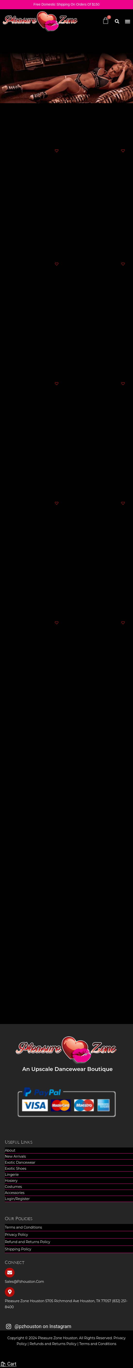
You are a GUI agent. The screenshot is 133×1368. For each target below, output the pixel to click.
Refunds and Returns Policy (53, 1344)
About (10, 1150)
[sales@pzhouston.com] (10, 1272)
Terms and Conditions (23, 1227)
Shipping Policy (18, 1249)
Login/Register (17, 1199)
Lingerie (12, 1174)
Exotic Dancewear (20, 1162)
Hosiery (11, 1180)
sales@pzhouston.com (24, 1281)
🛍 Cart (8, 1364)
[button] (127, 21)
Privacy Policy (16, 1234)
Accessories (14, 1193)
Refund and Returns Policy (27, 1242)
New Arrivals (15, 1156)
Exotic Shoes (15, 1168)
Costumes (13, 1187)
